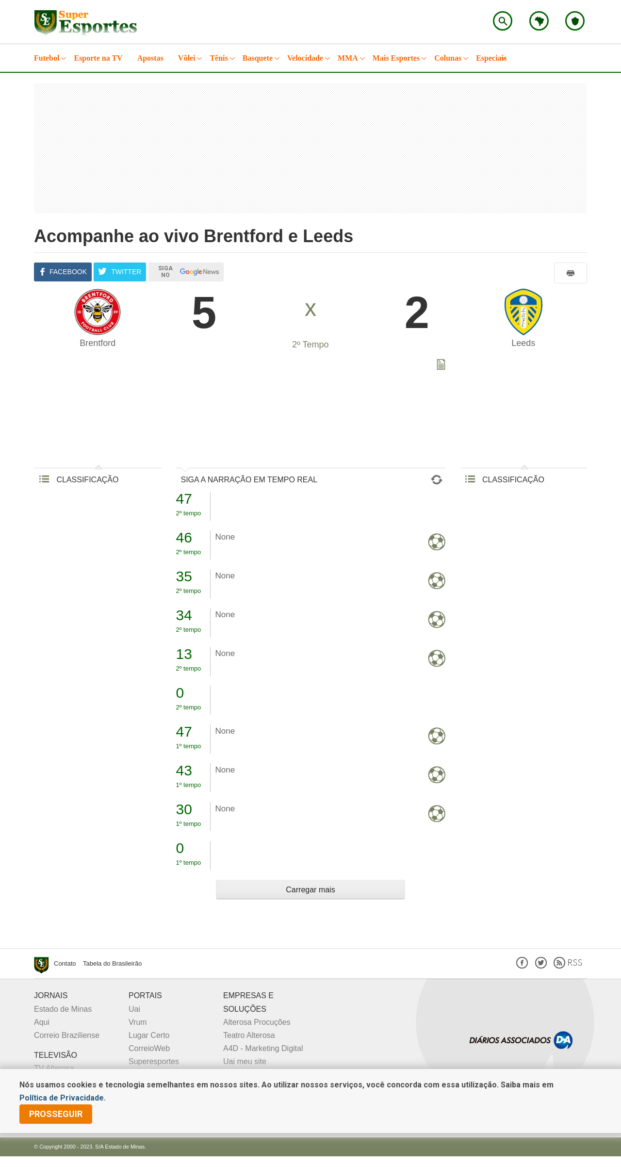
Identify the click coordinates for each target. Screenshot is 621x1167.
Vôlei (187, 58)
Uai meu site (244, 1061)
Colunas (447, 58)
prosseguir (55, 1114)
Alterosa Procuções (257, 1022)
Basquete (258, 58)
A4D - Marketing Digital (263, 1048)
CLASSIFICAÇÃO (78, 480)
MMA (348, 58)
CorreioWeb (149, 1048)
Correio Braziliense (66, 1035)
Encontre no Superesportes (502, 21)
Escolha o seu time (575, 21)
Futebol (46, 58)
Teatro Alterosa (249, 1035)
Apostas (150, 58)
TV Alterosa (54, 1068)
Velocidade (305, 58)
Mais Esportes (396, 58)
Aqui (41, 1022)
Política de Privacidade (61, 1097)
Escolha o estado (539, 21)
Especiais (491, 58)
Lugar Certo (149, 1035)
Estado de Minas (63, 1009)
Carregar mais (310, 890)
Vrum (138, 1022)
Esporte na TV (98, 58)
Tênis (219, 58)
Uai (134, 1009)
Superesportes (154, 1061)
